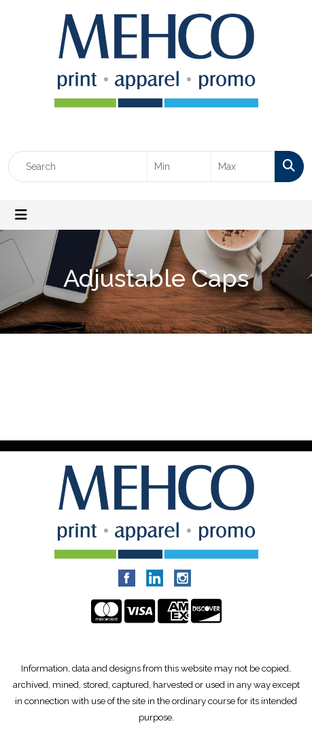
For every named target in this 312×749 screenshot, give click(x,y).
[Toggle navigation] (21, 214)
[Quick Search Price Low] (179, 166)
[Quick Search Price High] (243, 166)
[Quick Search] (78, 166)
